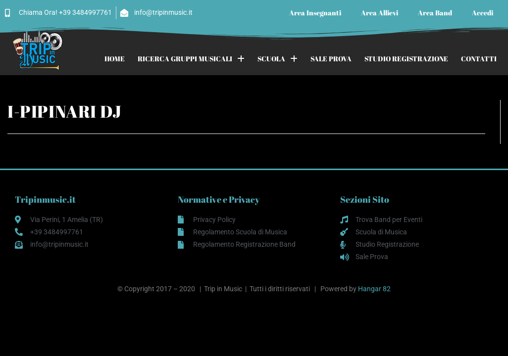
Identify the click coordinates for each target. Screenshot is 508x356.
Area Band (435, 12)
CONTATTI (479, 58)
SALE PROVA (331, 58)
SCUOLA (277, 59)
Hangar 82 (374, 289)
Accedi (482, 12)
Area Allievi (379, 12)
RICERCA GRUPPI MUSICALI (191, 59)
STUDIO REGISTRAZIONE (406, 58)
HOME (114, 58)
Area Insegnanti (315, 12)
